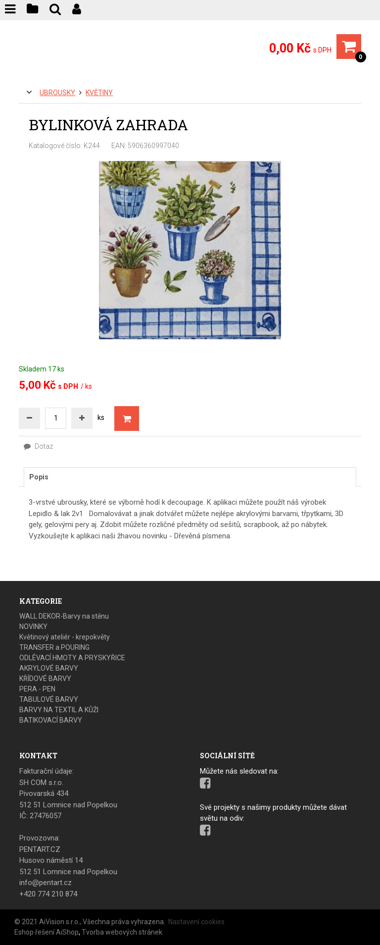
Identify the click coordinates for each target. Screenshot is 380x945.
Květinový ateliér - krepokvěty (64, 637)
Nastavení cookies (196, 922)
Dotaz (38, 446)
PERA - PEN (37, 689)
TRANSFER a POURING (54, 647)
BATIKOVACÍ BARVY (50, 720)
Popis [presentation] (38, 477)
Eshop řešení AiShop (46, 932)
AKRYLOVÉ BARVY (48, 668)
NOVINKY (33, 626)
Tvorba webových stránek (122, 932)
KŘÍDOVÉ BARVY (45, 678)
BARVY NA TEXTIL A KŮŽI (58, 710)
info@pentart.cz (45, 882)
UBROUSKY (57, 93)
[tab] (190, 477)
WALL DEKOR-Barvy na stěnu (64, 616)
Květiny (99, 93)
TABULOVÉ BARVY (48, 699)
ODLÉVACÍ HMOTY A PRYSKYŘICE (72, 658)
